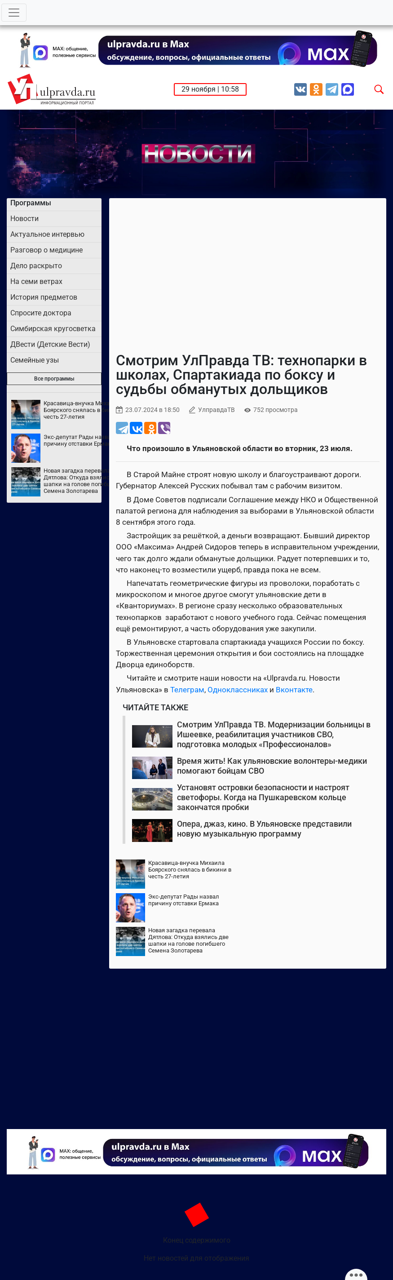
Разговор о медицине (46, 250)
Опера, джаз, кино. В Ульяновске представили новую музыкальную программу (264, 828)
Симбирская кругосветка (53, 328)
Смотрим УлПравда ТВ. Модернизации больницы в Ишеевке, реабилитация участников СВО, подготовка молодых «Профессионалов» (274, 734)
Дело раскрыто (36, 265)
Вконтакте (294, 689)
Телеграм (187, 689)
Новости (24, 218)
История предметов (43, 297)
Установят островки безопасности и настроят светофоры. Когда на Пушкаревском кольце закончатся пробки (263, 797)
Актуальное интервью (47, 234)
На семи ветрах (36, 281)
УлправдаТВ (216, 410)
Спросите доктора (40, 313)
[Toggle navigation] (13, 13)
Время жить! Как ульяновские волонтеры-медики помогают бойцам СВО (272, 765)
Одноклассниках (238, 689)
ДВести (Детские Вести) (50, 344)
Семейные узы (34, 360)
